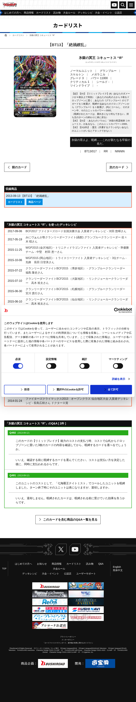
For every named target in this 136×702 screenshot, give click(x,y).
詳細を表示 (118, 378)
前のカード (19, 167)
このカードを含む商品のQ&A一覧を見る (70, 519)
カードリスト (18, 35)
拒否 (26, 389)
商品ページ (34, 202)
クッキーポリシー (68, 640)
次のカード (116, 167)
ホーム (5, 35)
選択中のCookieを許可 (70, 389)
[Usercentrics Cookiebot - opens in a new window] (116, 310)
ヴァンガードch (114, 4)
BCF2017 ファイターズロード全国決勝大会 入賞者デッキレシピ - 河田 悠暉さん (76, 231)
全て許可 (113, 389)
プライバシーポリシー (68, 637)
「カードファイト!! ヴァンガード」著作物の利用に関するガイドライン (68, 643)
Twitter (61, 549)
